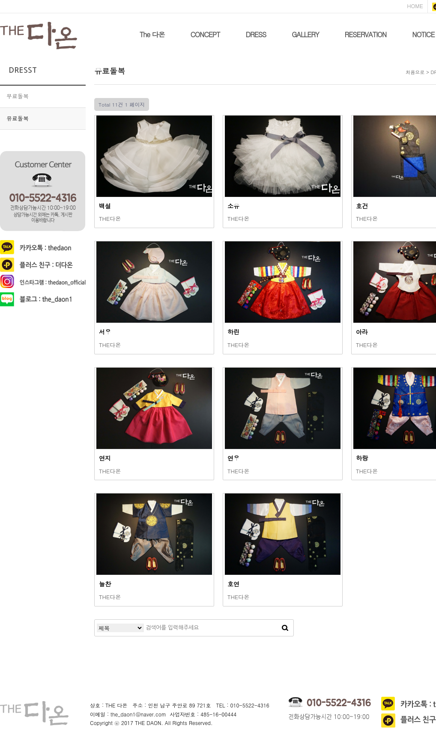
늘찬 (105, 583)
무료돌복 (17, 96)
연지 (105, 458)
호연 (233, 583)
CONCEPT (205, 34)
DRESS (255, 34)
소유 (233, 206)
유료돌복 (17, 118)
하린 (233, 331)
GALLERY (305, 34)
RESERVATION (366, 34)
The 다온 (152, 34)
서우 (105, 331)
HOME (415, 6)
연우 (233, 458)
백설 (105, 206)
